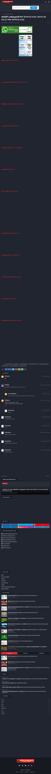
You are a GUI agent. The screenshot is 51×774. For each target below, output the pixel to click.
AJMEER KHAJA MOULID (17, 104)
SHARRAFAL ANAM (16, 276)
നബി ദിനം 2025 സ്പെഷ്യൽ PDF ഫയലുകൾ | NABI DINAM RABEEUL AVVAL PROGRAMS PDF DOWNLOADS (25, 490)
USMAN (7, 385)
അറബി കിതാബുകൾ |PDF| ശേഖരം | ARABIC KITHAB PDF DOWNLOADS (23, 612)
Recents (25, 653)
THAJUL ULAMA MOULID (16, 147)
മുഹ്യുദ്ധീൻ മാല (5, 233)
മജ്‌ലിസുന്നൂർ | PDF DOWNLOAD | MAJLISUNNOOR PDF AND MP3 (21, 601)
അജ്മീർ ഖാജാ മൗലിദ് (6, 104)
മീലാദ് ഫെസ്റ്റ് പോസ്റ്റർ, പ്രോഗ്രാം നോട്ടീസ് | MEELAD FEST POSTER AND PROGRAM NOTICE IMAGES (23, 687)
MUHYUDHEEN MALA (14, 233)
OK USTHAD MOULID (14, 255)
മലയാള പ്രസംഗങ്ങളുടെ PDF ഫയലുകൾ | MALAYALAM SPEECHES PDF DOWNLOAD (25, 618)
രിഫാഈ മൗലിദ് (5, 298)
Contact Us (27, 771)
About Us (21, 771)
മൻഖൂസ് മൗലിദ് (4, 60)
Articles (25, 701)
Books (25, 704)
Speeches (25, 712)
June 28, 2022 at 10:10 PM (46, 425)
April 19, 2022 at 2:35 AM (46, 393)
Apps (25, 699)
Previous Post (4, 476)
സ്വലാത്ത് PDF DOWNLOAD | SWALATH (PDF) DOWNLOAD (20, 641)
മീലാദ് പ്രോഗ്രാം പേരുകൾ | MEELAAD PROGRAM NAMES (14, 682)
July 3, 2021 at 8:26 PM (46, 376)
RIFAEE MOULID (12, 298)
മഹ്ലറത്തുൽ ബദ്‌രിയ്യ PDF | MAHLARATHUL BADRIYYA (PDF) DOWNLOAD (24, 635)
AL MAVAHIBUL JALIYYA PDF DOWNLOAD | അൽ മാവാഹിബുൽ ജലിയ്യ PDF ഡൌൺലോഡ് (27, 646)
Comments (41, 653)
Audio (25, 702)
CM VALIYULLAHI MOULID (20, 82)
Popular (9, 653)
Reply (6, 380)
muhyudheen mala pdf (5, 365)
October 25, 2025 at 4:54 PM (45, 441)
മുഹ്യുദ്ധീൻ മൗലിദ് (5, 320)
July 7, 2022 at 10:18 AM (46, 410)
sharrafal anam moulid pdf (14, 365)
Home (2, 13)
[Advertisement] (25, 70)
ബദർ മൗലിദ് (4, 169)
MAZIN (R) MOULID (14, 125)
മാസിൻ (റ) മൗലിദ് (5, 125)
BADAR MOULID (11, 169)
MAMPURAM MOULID (13, 191)
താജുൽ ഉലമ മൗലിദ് (5, 147)
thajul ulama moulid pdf (22, 365)
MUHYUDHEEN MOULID (16, 320)
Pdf (25, 710)
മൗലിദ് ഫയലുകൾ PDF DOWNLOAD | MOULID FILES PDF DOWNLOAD (22, 595)
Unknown (7, 376)
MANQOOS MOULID (13, 60)
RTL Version (32, 771)
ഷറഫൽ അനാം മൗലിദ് (6, 276)
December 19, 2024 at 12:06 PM (45, 432)
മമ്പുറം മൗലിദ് (4, 191)
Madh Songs (25, 708)
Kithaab (25, 706)
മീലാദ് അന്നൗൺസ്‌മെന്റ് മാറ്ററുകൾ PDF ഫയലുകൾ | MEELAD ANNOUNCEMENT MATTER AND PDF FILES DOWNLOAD (28, 607)
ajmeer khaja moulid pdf (8, 13)
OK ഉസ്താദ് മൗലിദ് (5, 255)
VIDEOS (25, 714)
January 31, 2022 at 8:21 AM (45, 400)
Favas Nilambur (12, 393)
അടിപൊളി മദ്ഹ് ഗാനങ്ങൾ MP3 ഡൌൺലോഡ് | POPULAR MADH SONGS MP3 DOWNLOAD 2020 (28, 623)
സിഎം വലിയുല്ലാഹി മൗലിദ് (7, 82)
